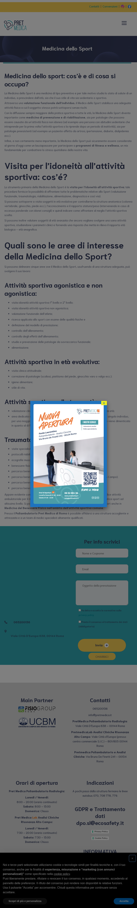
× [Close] (103, 403)
